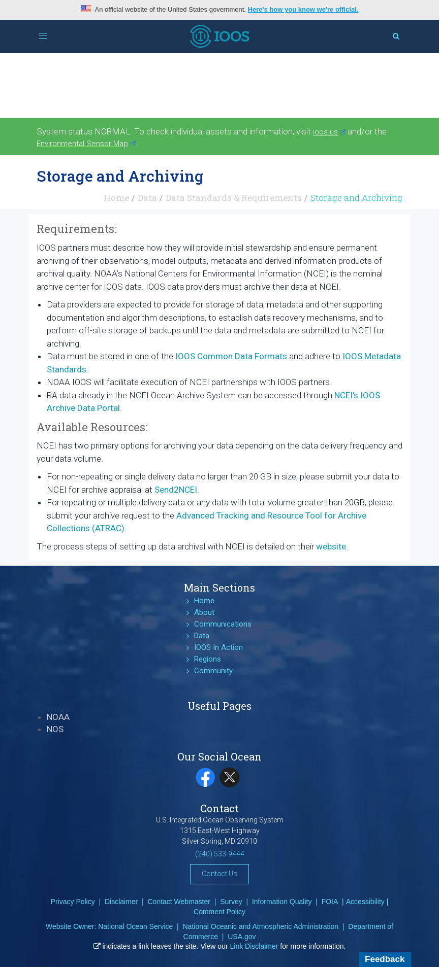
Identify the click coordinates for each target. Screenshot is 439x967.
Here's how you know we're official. (303, 9)
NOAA (58, 717)
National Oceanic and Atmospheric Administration (260, 926)
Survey (231, 901)
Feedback (384, 959)
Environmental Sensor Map (86, 143)
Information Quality (282, 901)
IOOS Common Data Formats (231, 356)
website (331, 546)
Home (116, 197)
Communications (223, 624)
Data (147, 197)
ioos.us (329, 131)
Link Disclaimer (254, 946)
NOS (55, 729)
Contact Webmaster (178, 901)
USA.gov (242, 937)
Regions (207, 659)
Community (213, 670)
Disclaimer (121, 901)
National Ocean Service (135, 926)
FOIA (330, 901)
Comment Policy (219, 912)
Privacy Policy (73, 901)
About (204, 612)
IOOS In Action (218, 647)
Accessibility (365, 901)
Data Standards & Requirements (234, 197)
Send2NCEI (175, 490)
